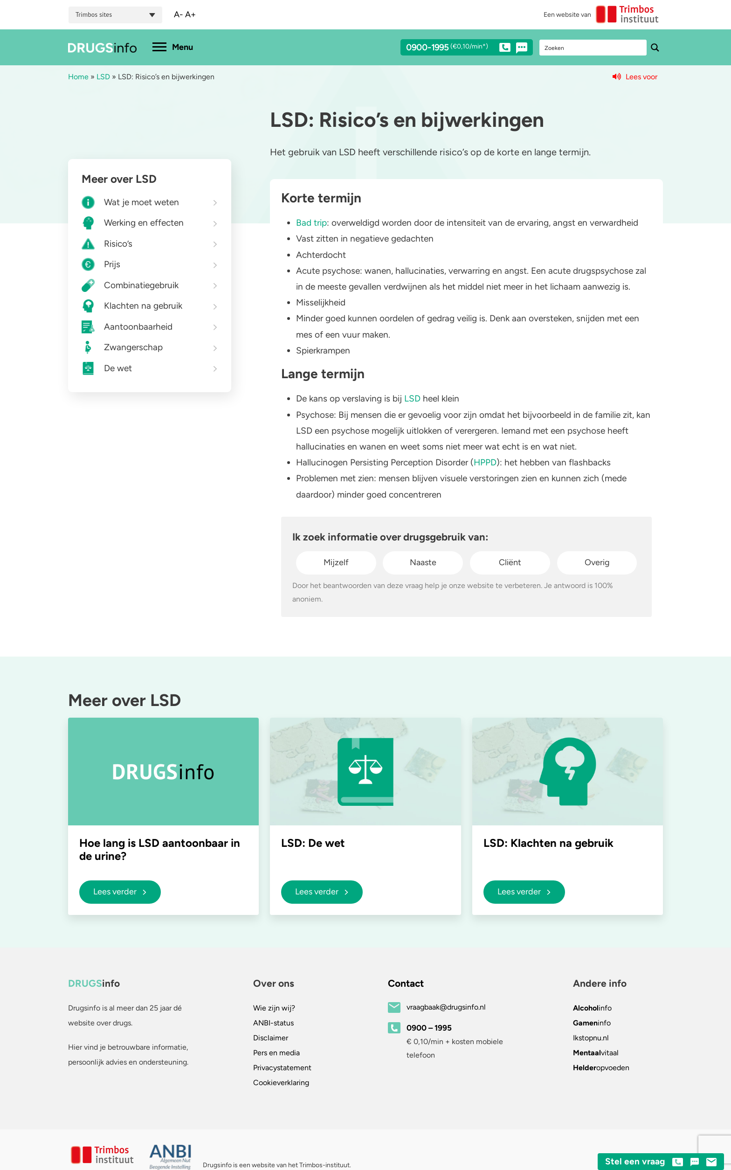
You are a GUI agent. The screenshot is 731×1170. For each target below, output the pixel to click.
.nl (591, 1037)
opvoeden (601, 1067)
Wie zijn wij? (274, 1008)
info (592, 1008)
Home (78, 76)
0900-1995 (458, 49)
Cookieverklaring (281, 1082)
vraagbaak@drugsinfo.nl (446, 1007)
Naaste (423, 562)
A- (178, 14)
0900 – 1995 (429, 1027)
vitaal (596, 1052)
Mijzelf (336, 562)
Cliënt (510, 562)
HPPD (485, 462)
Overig (597, 562)
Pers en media (276, 1052)
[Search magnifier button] (655, 47)
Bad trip (311, 222)
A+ (190, 14)
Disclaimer (270, 1037)
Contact (406, 983)
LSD (103, 76)
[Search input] (593, 47)
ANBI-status (273, 1022)
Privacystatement (282, 1067)
